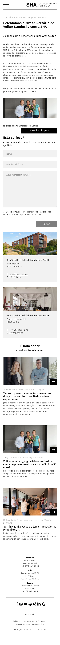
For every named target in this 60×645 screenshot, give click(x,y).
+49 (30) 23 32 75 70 (18, 330)
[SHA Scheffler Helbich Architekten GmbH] (41, 5)
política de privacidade (31, 214)
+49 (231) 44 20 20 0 (30, 566)
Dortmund (41, 17)
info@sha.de (15, 277)
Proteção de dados (22, 630)
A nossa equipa (28, 17)
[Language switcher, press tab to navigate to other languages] (30, 614)
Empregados (25, 126)
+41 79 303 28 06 (30, 591)
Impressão (41, 630)
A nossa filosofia (43, 520)
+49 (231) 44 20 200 (18, 274)
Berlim (27, 390)
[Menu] (6, 5)
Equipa (35, 126)
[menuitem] (6, 5)
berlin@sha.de (16, 333)
